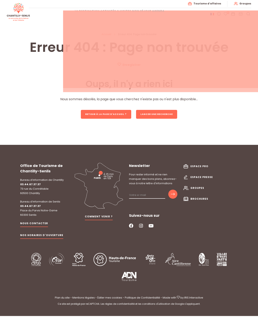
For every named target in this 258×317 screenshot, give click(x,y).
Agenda (168, 14)
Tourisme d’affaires (206, 3)
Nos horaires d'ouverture (41, 236)
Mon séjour (146, 14)
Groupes (244, 3)
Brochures (199, 199)
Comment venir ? (99, 217)
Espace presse (201, 178)
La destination (79, 14)
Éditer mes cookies (109, 298)
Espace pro (199, 167)
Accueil (106, 34)
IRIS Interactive (193, 298)
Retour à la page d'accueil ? (104, 114)
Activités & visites (114, 14)
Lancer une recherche (160, 114)
